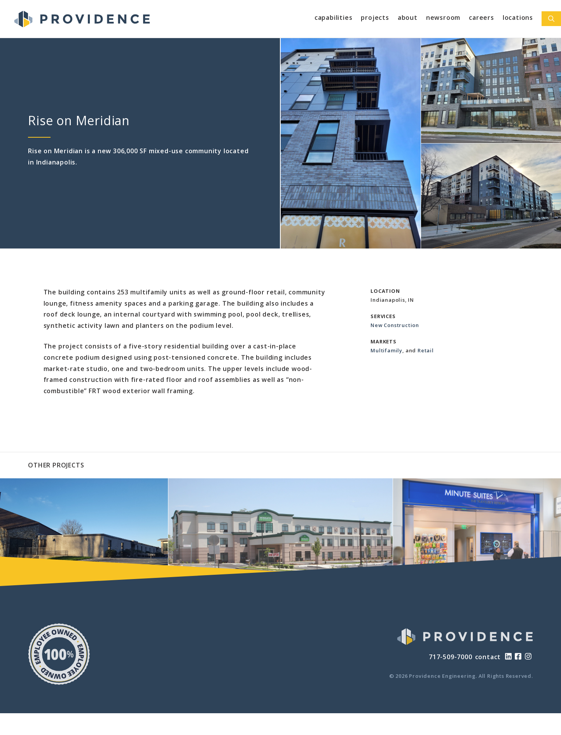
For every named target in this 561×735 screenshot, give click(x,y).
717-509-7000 (450, 657)
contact (488, 657)
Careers (481, 17)
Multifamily (386, 350)
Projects (375, 17)
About (408, 17)
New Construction (395, 325)
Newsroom (443, 17)
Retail (426, 350)
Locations (518, 17)
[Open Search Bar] (551, 18)
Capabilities (334, 17)
